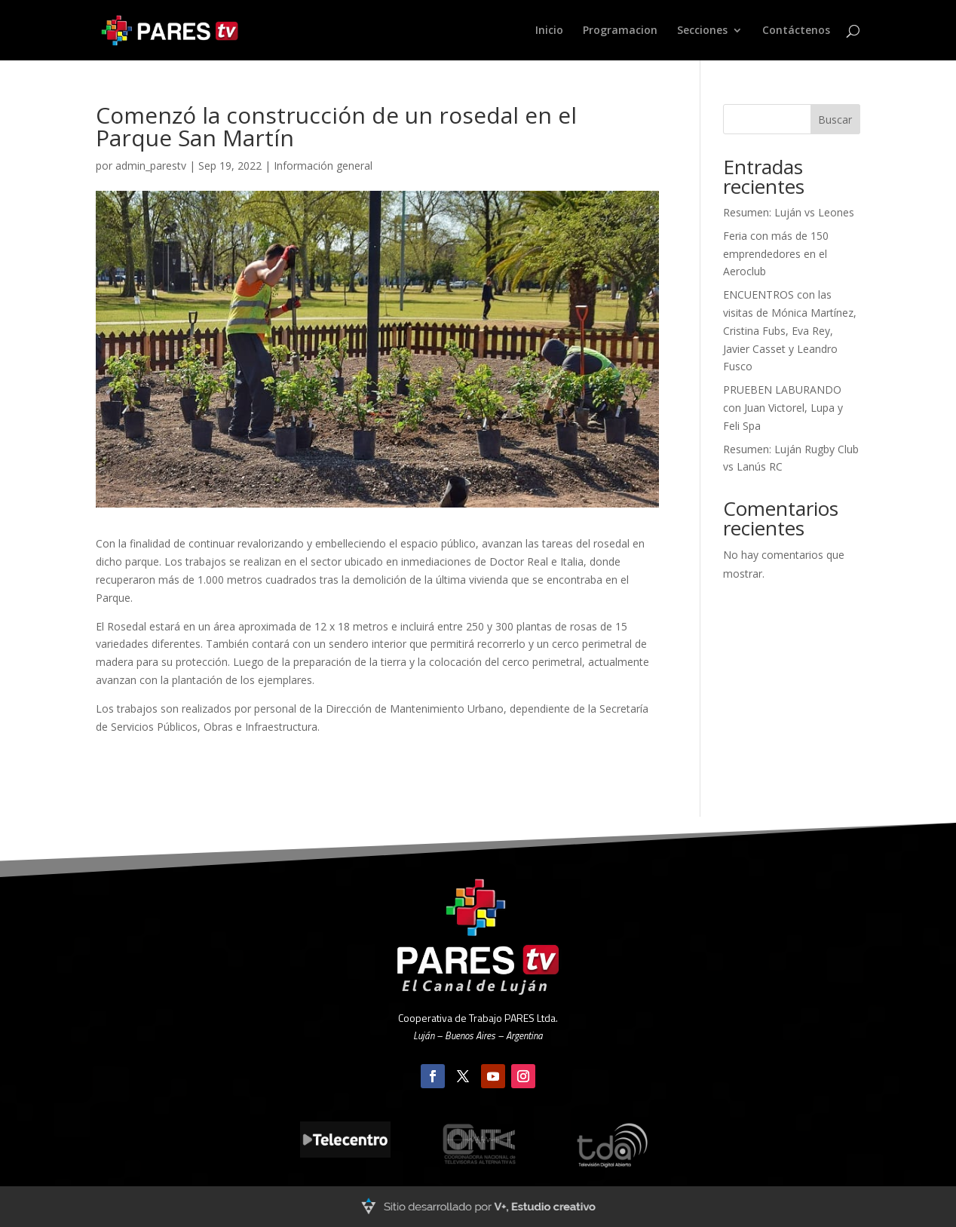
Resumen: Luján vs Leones (788, 212)
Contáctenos (796, 31)
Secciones (702, 31)
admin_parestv (150, 165)
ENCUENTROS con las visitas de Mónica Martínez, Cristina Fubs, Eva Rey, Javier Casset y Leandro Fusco (789, 330)
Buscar (835, 119)
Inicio (549, 31)
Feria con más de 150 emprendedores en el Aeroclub (776, 254)
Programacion (620, 31)
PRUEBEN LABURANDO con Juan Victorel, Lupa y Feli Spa (783, 407)
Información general (323, 165)
